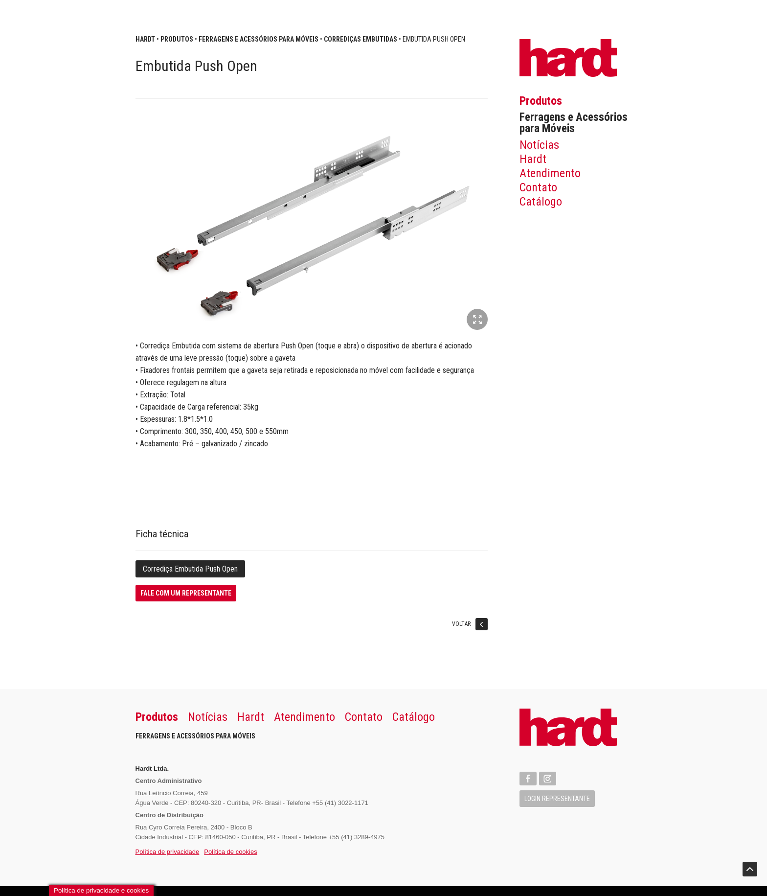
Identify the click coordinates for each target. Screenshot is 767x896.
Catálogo (540, 201)
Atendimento (550, 173)
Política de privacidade (167, 851)
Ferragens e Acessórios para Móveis (573, 123)
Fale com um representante (185, 593)
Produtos (540, 101)
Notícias (539, 145)
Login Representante (557, 799)
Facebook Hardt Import (528, 778)
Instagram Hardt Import (547, 778)
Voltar (470, 625)
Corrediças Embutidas (360, 39)
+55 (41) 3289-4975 (357, 837)
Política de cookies (230, 851)
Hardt (532, 159)
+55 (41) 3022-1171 (340, 802)
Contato (538, 187)
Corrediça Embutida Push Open (190, 569)
